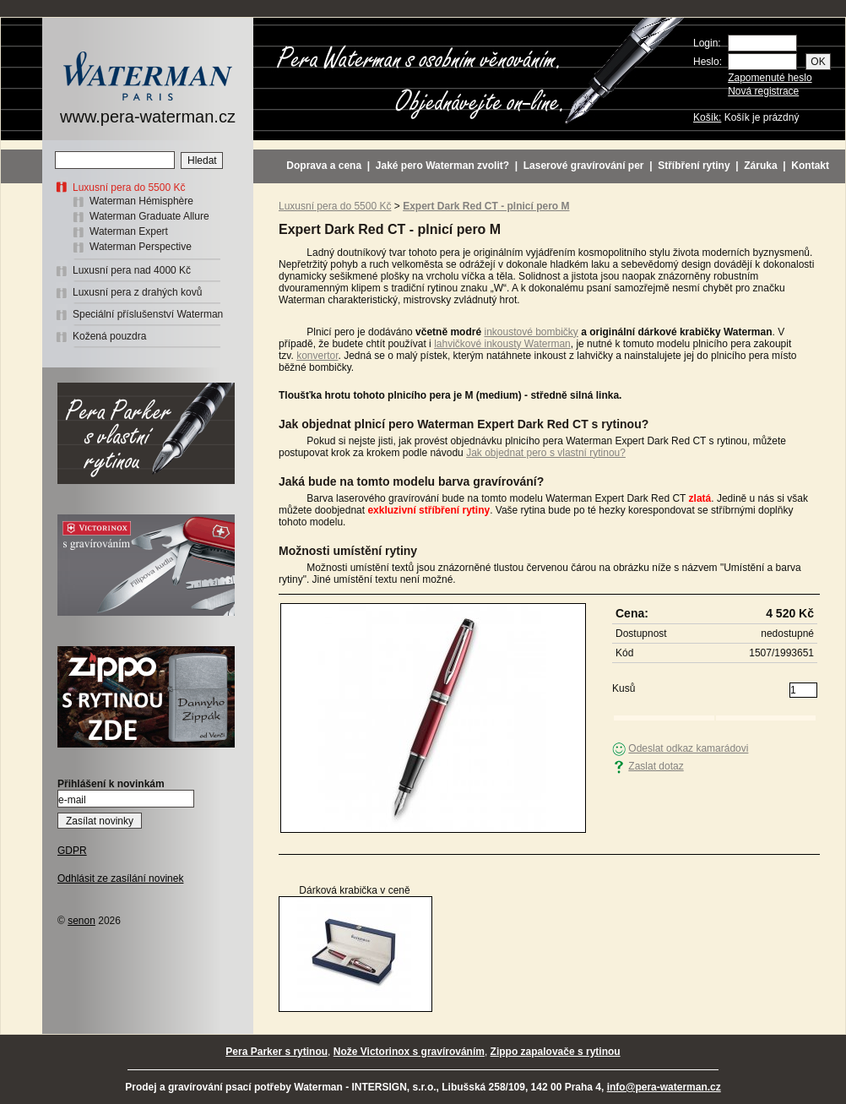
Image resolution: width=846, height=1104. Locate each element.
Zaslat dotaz (655, 766)
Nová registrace (763, 91)
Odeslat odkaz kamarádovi (688, 748)
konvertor (317, 356)
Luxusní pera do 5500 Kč (129, 187)
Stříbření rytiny (693, 165)
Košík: (707, 117)
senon (81, 921)
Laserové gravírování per (583, 165)
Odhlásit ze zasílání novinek (120, 878)
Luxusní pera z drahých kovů (137, 292)
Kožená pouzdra (109, 336)
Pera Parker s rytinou (276, 1052)
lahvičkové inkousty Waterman (502, 344)
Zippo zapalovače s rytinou (556, 1052)
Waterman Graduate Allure (149, 216)
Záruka (760, 165)
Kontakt (810, 165)
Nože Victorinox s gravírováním (409, 1052)
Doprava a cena (323, 165)
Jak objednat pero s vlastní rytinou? (546, 453)
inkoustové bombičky (531, 332)
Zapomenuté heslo (769, 78)
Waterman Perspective (140, 247)
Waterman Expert (128, 231)
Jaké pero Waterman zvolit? (442, 165)
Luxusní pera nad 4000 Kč (132, 270)
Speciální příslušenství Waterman (148, 314)
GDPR (72, 851)
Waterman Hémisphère (141, 201)
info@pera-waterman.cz (664, 1087)
